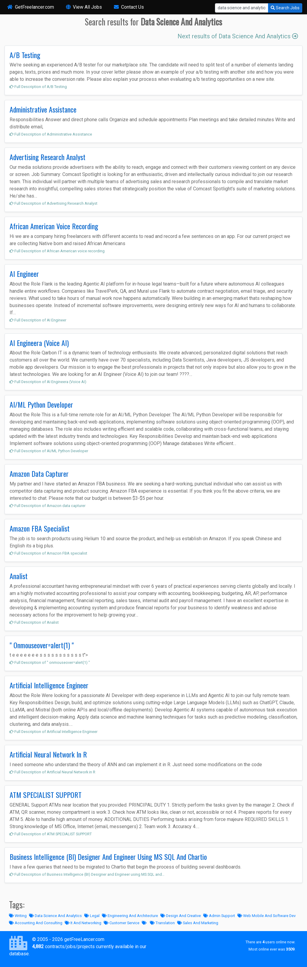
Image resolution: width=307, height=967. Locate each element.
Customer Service (121, 923)
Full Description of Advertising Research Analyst (53, 203)
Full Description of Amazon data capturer (47, 505)
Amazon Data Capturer (39, 473)
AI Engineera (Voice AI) (39, 342)
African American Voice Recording (54, 226)
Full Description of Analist (34, 622)
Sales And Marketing (197, 923)
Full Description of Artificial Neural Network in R (52, 772)
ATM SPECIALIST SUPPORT (46, 794)
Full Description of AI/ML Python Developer (49, 451)
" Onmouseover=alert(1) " (42, 645)
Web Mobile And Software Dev (266, 915)
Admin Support (219, 915)
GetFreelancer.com (30, 7)
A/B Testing (25, 54)
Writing (18, 915)
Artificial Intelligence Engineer (49, 685)
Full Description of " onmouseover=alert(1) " (50, 662)
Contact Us (129, 7)
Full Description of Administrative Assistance (51, 134)
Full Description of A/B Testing (38, 86)
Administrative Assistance (43, 109)
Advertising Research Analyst (47, 156)
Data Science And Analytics (55, 915)
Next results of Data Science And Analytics (237, 36)
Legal (92, 915)
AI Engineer (24, 273)
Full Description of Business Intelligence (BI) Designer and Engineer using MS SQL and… (87, 874)
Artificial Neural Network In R (48, 754)
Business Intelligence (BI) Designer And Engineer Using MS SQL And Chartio (108, 856)
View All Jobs (84, 7)
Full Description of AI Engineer (38, 320)
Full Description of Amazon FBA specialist (48, 553)
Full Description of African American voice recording (57, 251)
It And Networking (83, 923)
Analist (19, 575)
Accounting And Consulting (35, 923)
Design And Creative (180, 915)
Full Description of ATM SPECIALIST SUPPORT (51, 834)
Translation (162, 923)
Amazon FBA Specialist (40, 528)
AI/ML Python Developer (41, 404)
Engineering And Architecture (130, 915)
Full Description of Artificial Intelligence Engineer (53, 731)
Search (285, 7)
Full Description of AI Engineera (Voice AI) (48, 381)
